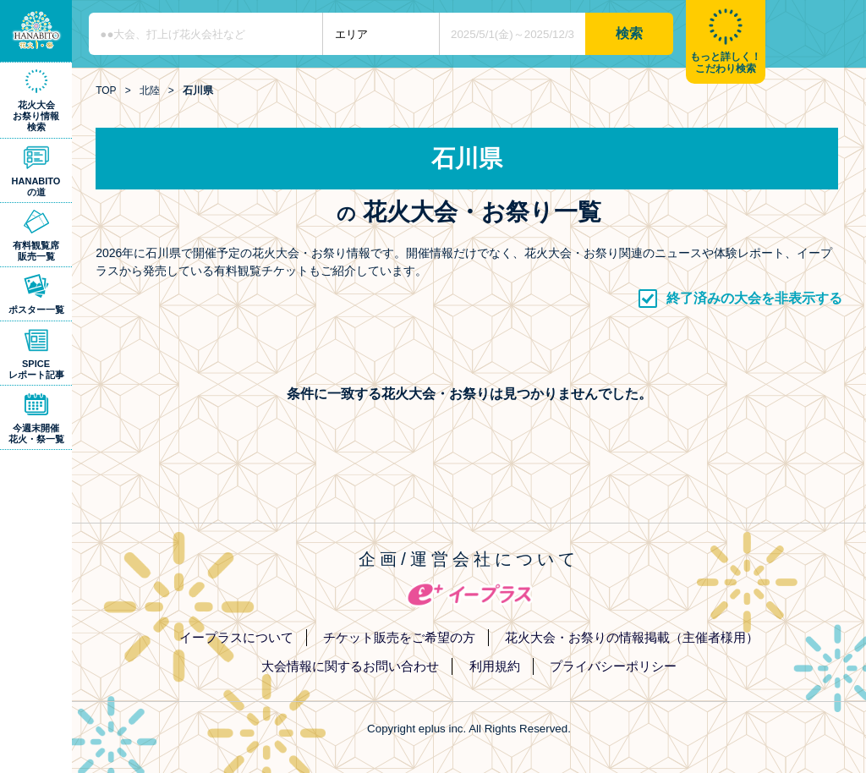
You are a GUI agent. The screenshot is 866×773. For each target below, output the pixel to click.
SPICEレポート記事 (36, 369)
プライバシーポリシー (613, 666)
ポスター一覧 (36, 309)
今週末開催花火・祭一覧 (36, 433)
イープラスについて (236, 637)
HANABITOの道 (36, 186)
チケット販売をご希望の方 (399, 637)
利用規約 (494, 666)
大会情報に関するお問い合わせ (350, 666)
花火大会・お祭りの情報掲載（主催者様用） (632, 637)
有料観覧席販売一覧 (36, 250)
